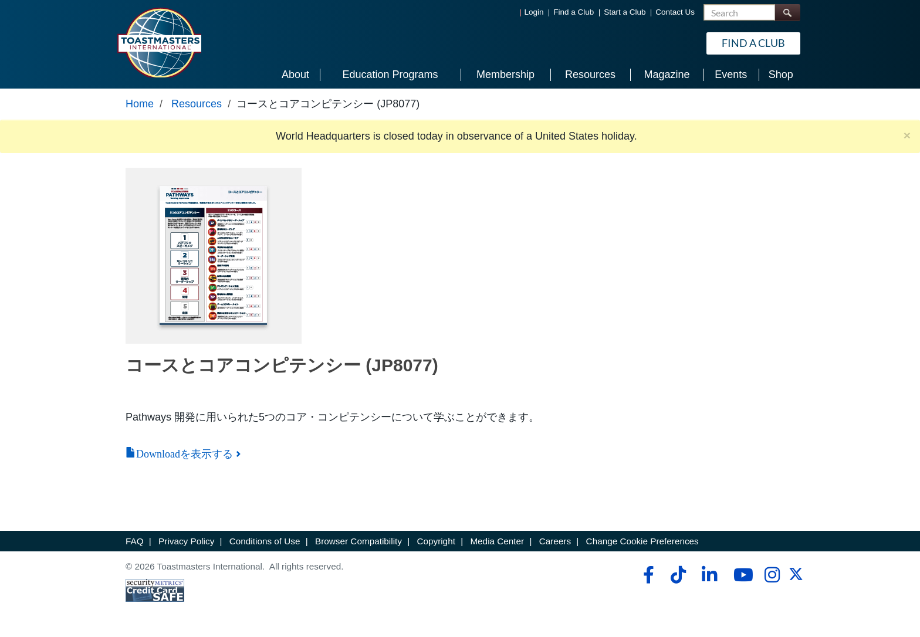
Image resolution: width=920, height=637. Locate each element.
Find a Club (573, 12)
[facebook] (647, 574)
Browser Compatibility (358, 541)
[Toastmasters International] (159, 42)
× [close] (907, 135)
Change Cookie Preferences (642, 541)
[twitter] (796, 578)
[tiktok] (678, 574)
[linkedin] (709, 574)
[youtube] (741, 574)
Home (140, 104)
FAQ (135, 541)
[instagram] (772, 574)
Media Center (497, 541)
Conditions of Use (264, 541)
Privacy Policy (186, 541)
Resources (196, 104)
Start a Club (624, 12)
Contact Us (675, 12)
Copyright (436, 541)
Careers (555, 541)
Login (534, 12)
